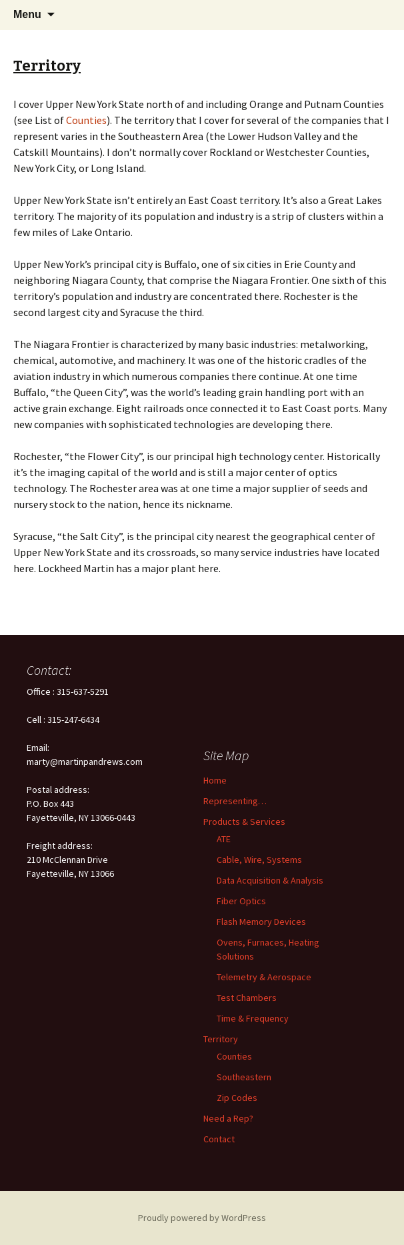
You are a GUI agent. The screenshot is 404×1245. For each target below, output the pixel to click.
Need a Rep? (228, 1118)
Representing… (235, 801)
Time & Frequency (253, 1018)
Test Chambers (247, 998)
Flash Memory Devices (261, 922)
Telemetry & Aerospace (264, 977)
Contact (219, 1139)
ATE (224, 839)
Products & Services (244, 822)
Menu (27, 14)
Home (215, 780)
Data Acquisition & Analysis (270, 880)
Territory (220, 1039)
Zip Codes (237, 1098)
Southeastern (244, 1077)
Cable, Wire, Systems (259, 860)
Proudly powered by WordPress (202, 1218)
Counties (86, 120)
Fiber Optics (241, 901)
